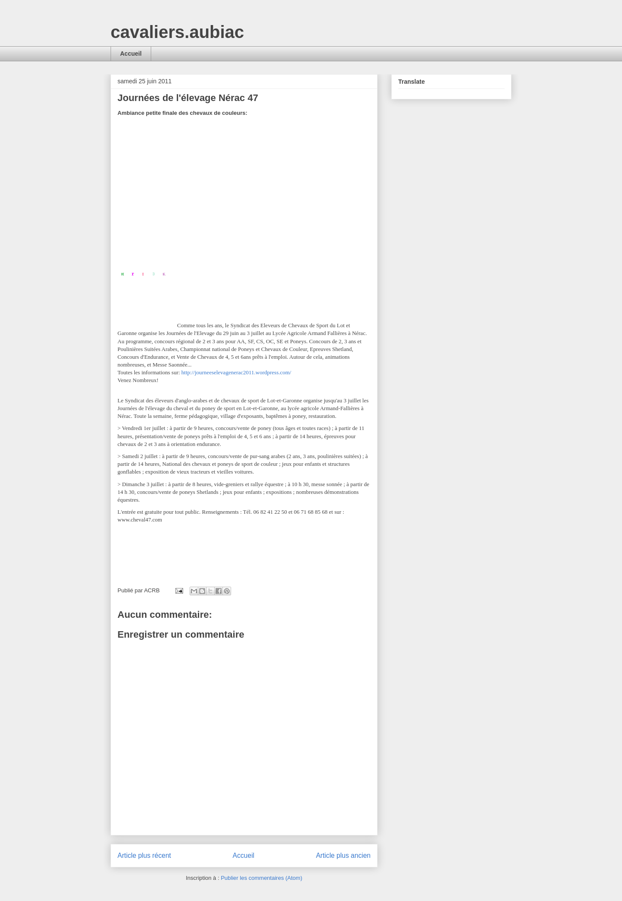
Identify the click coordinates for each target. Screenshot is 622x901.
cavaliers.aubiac (177, 31)
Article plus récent (144, 855)
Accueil (131, 53)
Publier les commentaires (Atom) (261, 878)
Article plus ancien (343, 855)
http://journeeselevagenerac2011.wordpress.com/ (236, 372)
